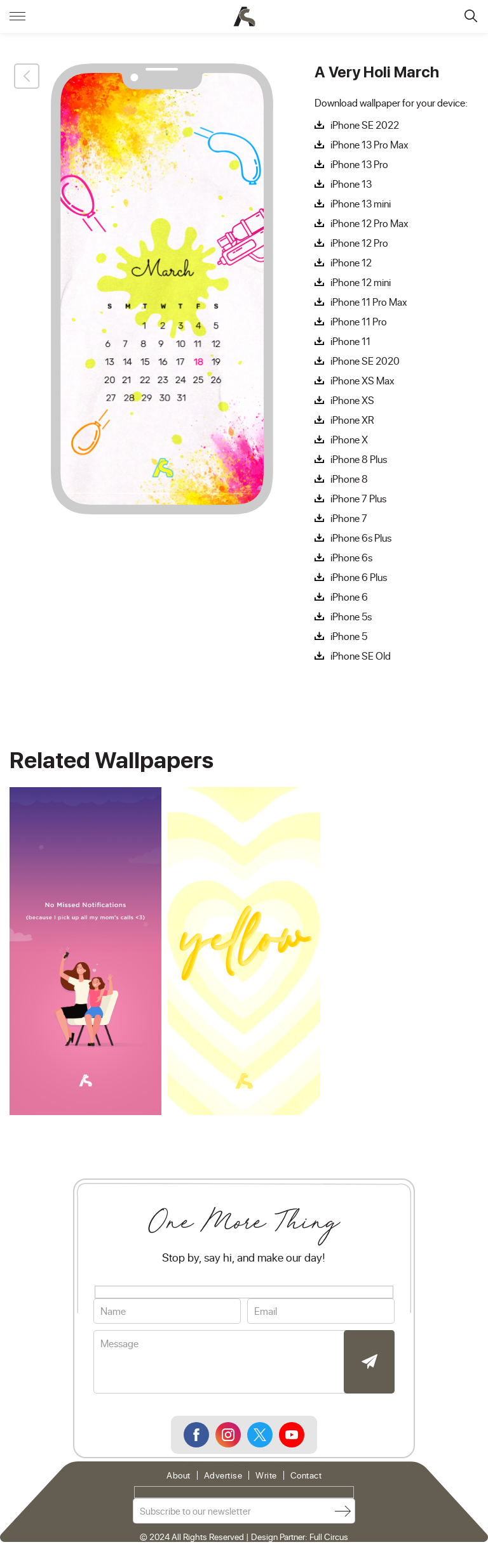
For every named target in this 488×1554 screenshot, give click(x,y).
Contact (306, 1475)
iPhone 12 (351, 263)
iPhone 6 (349, 597)
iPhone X (349, 439)
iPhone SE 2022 (364, 125)
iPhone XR (352, 420)
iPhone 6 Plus (358, 577)
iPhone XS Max (362, 380)
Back (26, 76)
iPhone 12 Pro (359, 243)
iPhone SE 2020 (365, 361)
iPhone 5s (351, 616)
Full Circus (328, 1537)
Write (266, 1475)
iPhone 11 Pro (358, 322)
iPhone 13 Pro (359, 164)
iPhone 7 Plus (358, 498)
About (178, 1475)
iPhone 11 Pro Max (368, 302)
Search (470, 16)
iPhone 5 (348, 636)
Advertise (223, 1475)
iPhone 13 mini (360, 204)
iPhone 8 (349, 479)
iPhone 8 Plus (358, 459)
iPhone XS (352, 400)
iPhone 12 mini (360, 282)
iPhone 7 (348, 518)
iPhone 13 (351, 184)
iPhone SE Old (360, 656)
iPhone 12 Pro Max (369, 223)
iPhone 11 (350, 341)
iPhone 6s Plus (360, 538)
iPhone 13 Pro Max (369, 145)
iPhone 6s (351, 557)
